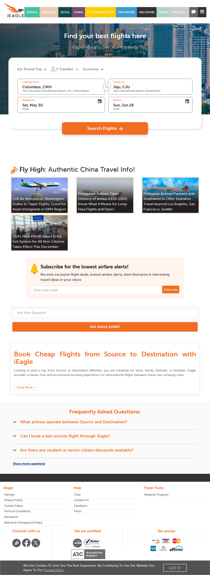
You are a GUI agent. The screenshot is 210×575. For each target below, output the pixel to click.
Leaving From (30, 82)
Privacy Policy (13, 500)
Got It (175, 568)
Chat (77, 495)
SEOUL (65, 12)
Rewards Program (156, 495)
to (72, 370)
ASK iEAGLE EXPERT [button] (105, 327)
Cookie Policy (13, 506)
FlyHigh (9, 495)
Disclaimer (11, 517)
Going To (118, 82)
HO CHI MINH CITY (100, 12)
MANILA (32, 12)
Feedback (80, 506)
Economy (91, 69)
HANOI (164, 12)
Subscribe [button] (171, 290)
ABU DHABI (146, 12)
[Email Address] (105, 290)
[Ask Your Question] (105, 313)
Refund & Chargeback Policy (23, 523)
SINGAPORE (126, 12)
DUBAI (78, 12)
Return (117, 100)
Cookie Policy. (54, 570)
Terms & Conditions (17, 511)
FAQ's (78, 511)
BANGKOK (49, 12)
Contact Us (81, 500)
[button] (179, 12)
